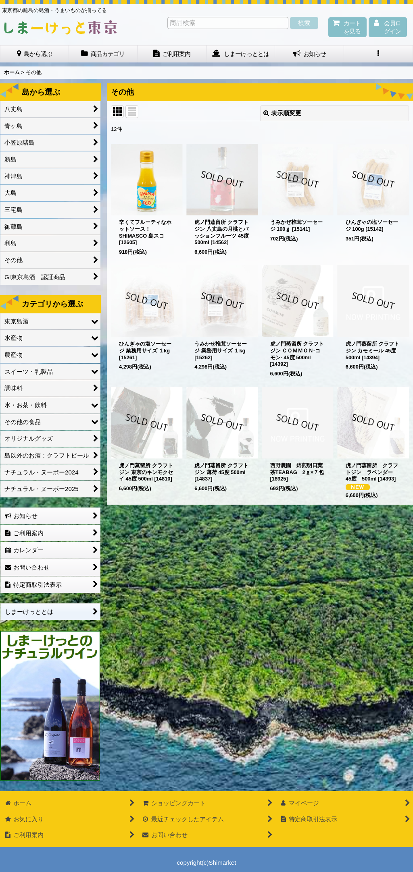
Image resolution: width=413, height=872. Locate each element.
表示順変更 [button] (282, 113)
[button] (378, 54)
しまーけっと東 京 (60, 27)
